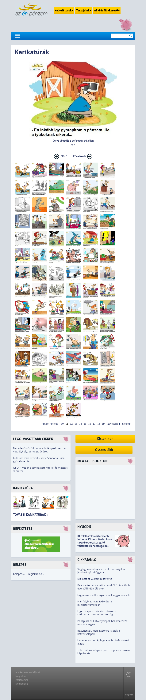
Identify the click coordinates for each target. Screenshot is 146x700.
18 (98, 424)
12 (71, 424)
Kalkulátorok (64, 10)
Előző (64, 156)
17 (94, 424)
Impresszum (21, 680)
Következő (79, 156)
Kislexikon (105, 439)
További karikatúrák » (30, 514)
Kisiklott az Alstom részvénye (94, 579)
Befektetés (22, 529)
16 (89, 424)
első (46, 424)
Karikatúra (23, 488)
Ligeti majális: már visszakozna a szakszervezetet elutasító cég (96, 613)
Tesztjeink (83, 10)
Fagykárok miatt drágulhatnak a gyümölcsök (103, 595)
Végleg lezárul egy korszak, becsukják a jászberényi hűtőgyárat (101, 571)
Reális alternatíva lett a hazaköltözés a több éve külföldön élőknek (103, 587)
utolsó (125, 424)
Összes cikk (104, 450)
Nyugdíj (84, 527)
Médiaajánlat (21, 683)
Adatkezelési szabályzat (27, 672)
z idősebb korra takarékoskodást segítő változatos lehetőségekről (94, 543)
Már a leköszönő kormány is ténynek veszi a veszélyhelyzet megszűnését (39, 450)
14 (80, 424)
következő (112, 424)
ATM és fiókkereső (107, 10)
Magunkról (20, 676)
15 (85, 424)
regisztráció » (36, 574)
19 (103, 424)
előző (55, 424)
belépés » (19, 574)
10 (62, 424)
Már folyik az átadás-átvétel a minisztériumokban (94, 603)
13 (76, 424)
